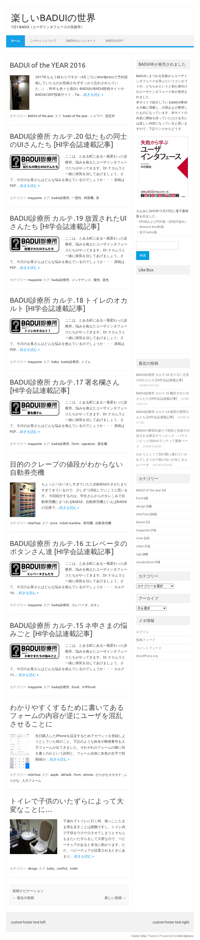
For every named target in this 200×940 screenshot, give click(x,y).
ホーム (15, 40)
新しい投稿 (115, 898)
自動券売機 (103, 523)
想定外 (110, 116)
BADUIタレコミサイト (81, 40)
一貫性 (76, 198)
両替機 (88, 198)
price (53, 523)
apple (54, 774)
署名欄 (102, 443)
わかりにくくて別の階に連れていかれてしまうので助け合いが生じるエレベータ (161, 459)
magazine (35, 198)
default (66, 774)
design (32, 868)
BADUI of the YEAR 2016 (48, 65)
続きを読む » (93, 95)
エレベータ (80, 605)
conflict (62, 868)
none (139, 538)
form (75, 443)
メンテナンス (81, 279)
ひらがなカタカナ (108, 774)
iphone (88, 774)
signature (88, 443)
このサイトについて (43, 40)
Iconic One (139, 936)
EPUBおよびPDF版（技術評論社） (163, 221)
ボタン (95, 605)
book (140, 498)
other (140, 546)
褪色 (96, 279)
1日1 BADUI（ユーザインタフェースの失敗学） (47, 27)
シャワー (96, 116)
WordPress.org (147, 656)
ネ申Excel (88, 687)
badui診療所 (60, 198)
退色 (105, 279)
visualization (145, 562)
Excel (75, 687)
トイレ (86, 361)
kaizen (140, 522)
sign (139, 554)
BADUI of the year (41, 116)
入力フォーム (31, 780)
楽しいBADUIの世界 (53, 17)
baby (55, 361)
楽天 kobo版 (148, 232)
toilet (74, 868)
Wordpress (186, 936)
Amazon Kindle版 (151, 226)
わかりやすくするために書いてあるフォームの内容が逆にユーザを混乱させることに (67, 715)
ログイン (142, 632)
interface (34, 523)
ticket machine (70, 523)
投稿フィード (145, 639)
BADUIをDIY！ (115, 40)
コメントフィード (149, 648)
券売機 (88, 523)
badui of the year (75, 116)
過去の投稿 (23, 898)
